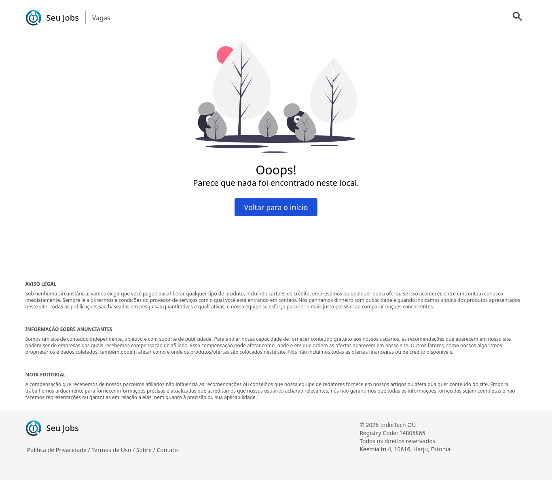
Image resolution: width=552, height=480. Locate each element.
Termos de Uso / (113, 450)
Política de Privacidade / (59, 450)
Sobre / (146, 450)
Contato (167, 450)
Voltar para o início (276, 207)
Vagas (101, 17)
